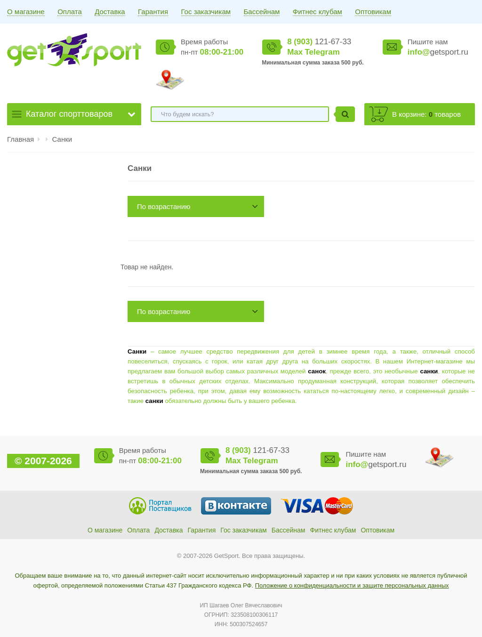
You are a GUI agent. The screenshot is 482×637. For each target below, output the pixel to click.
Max (295, 52)
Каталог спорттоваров (69, 114)
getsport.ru (438, 52)
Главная (20, 139)
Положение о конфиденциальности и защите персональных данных (352, 585)
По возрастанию (163, 206)
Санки (62, 139)
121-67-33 (319, 41)
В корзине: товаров (426, 114)
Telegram (322, 52)
